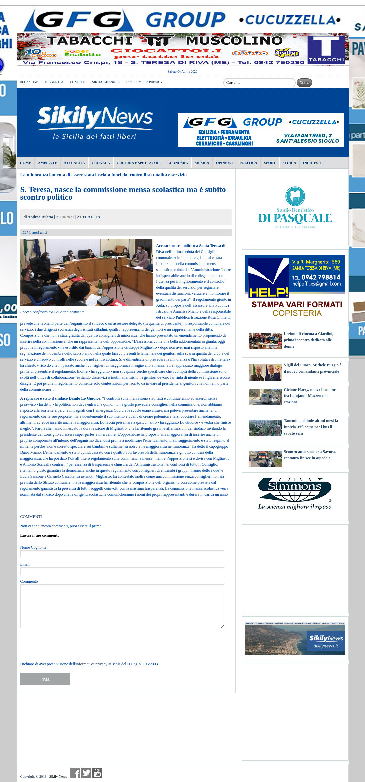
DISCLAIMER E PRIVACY (144, 82)
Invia (44, 679)
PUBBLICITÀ (54, 82)
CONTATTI (77, 82)
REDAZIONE (29, 82)
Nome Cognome (33, 547)
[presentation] (70, 645)
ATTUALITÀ (88, 217)
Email (25, 564)
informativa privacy (91, 664)
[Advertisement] (295, 566)
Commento (29, 581)
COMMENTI (31, 516)
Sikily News (58, 776)
